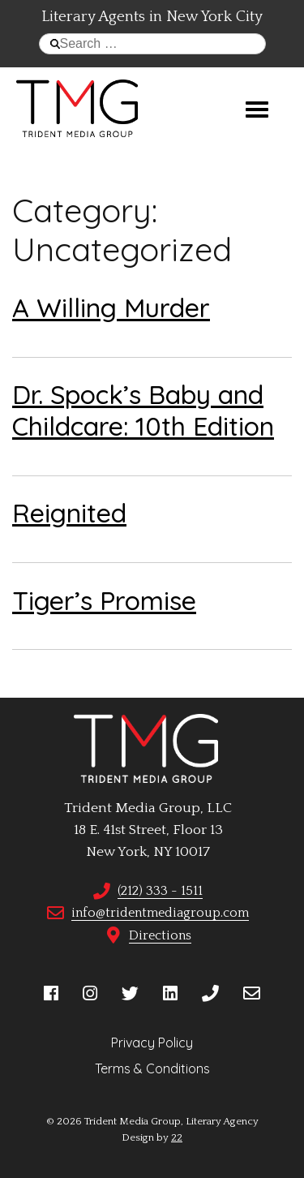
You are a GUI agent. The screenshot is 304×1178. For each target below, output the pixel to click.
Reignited (69, 513)
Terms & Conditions (152, 1068)
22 (176, 1137)
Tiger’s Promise (104, 600)
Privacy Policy (152, 1042)
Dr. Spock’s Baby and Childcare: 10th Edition (143, 409)
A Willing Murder (111, 307)
